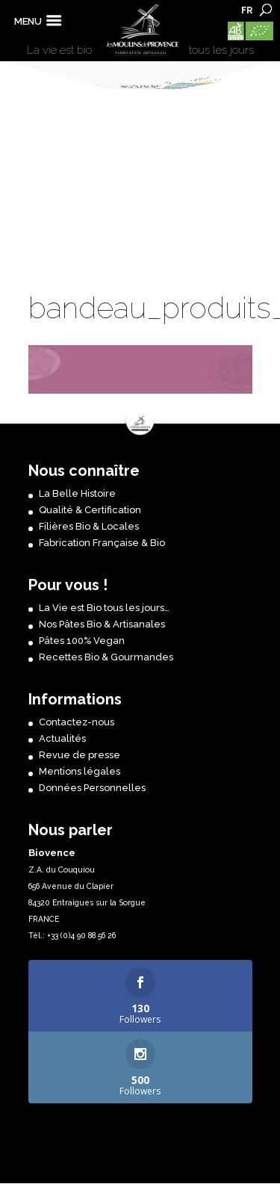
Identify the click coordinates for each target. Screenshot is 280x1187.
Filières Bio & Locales (89, 526)
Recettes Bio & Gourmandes (106, 657)
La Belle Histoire (77, 493)
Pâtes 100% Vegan (82, 640)
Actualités (62, 738)
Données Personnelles (92, 787)
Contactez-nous (76, 722)
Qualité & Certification (90, 509)
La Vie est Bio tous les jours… (104, 607)
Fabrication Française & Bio (102, 542)
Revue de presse (79, 754)
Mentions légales (79, 771)
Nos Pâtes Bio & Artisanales (102, 624)
